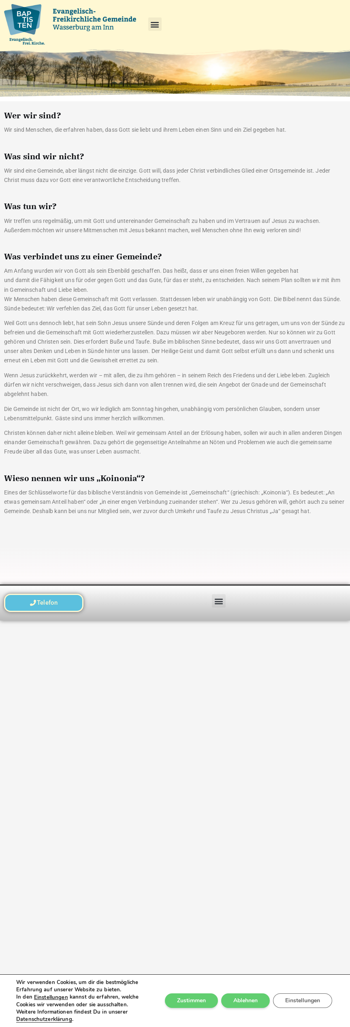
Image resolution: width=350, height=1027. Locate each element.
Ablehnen (245, 1001)
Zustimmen (191, 1001)
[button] (155, 24)
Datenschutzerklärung (44, 1019)
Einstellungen (51, 997)
